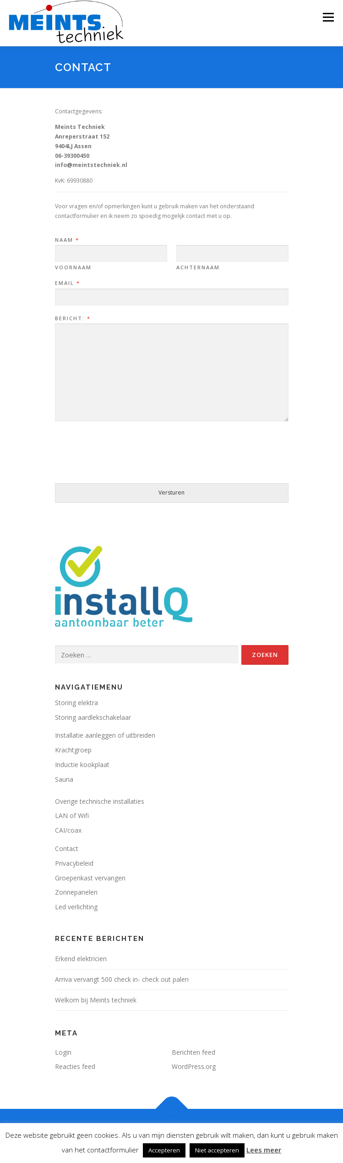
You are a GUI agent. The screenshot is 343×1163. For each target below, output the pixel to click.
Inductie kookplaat (82, 764)
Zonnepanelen (76, 892)
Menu (327, 17)
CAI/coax (68, 830)
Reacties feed (75, 1066)
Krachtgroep (73, 750)
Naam (66, 240)
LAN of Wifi (72, 815)
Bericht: (72, 318)
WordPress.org (194, 1066)
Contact (66, 848)
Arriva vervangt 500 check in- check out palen (122, 979)
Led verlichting (76, 906)
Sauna (64, 779)
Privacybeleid (74, 863)
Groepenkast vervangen (90, 878)
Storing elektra (76, 702)
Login (63, 1052)
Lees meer (263, 1149)
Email (67, 283)
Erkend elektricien (81, 958)
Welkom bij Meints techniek (95, 1000)
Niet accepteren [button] (217, 1150)
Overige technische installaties (99, 801)
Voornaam (73, 267)
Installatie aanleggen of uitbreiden (105, 735)
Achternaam (198, 267)
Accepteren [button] (164, 1150)
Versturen (171, 492)
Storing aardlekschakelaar (93, 717)
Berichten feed (193, 1052)
